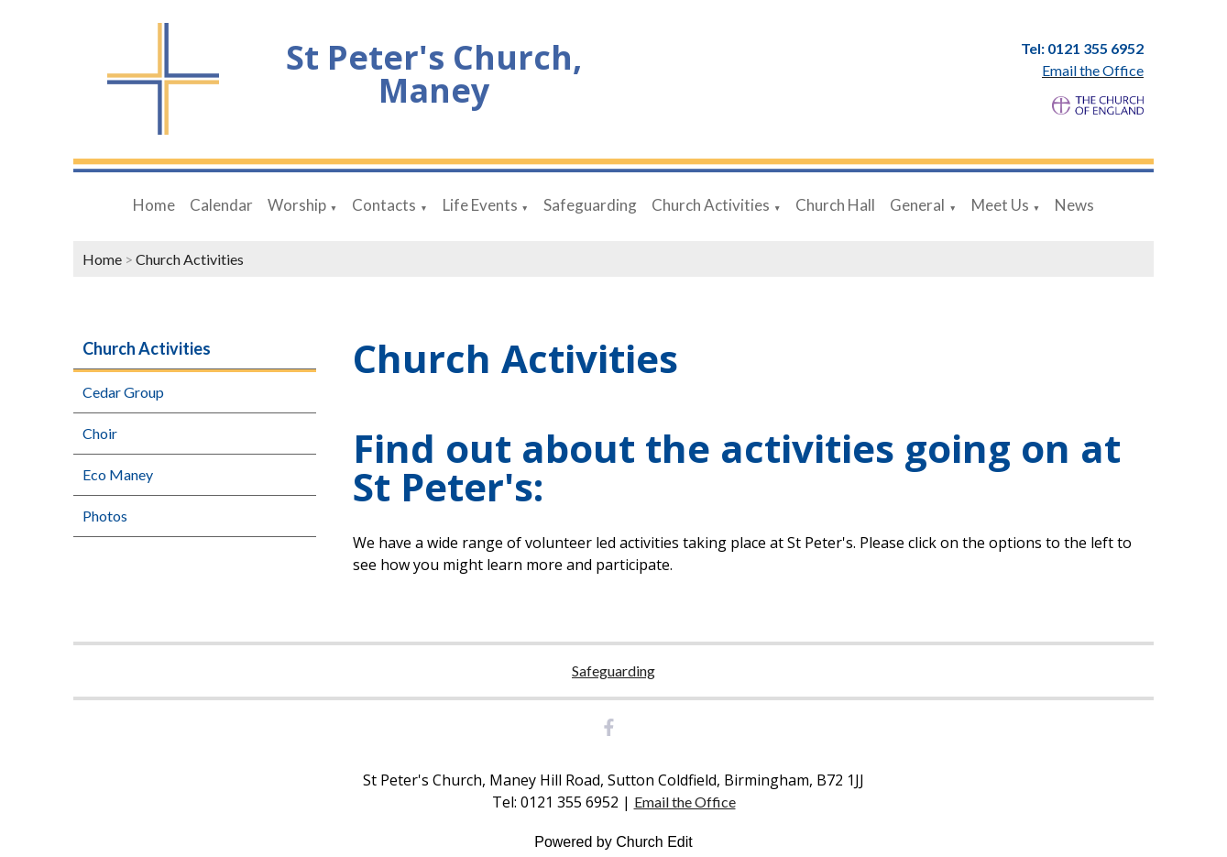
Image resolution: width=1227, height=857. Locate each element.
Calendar (221, 204)
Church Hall (835, 204)
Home (154, 204)
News (1074, 204)
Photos (104, 515)
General (917, 204)
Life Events (480, 204)
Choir (99, 433)
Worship (297, 204)
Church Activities (711, 204)
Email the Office (685, 801)
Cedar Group (123, 392)
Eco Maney (117, 474)
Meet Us (1000, 204)
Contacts (384, 204)
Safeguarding (590, 204)
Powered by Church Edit (613, 842)
